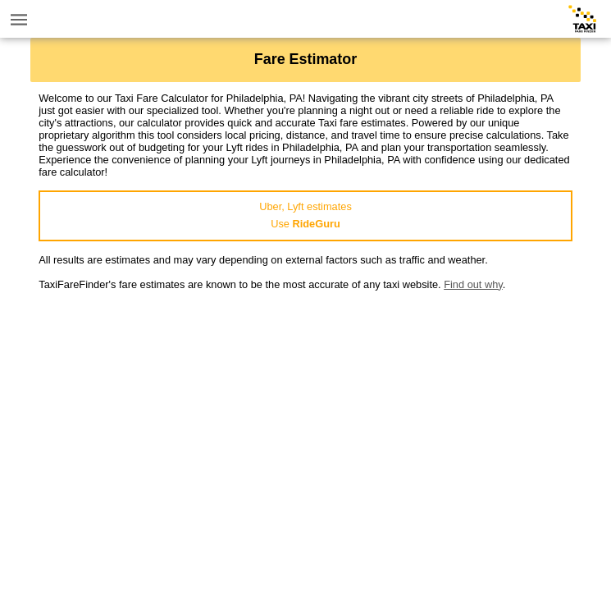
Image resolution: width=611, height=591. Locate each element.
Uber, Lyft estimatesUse (305, 215)
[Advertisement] (305, 405)
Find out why (473, 284)
